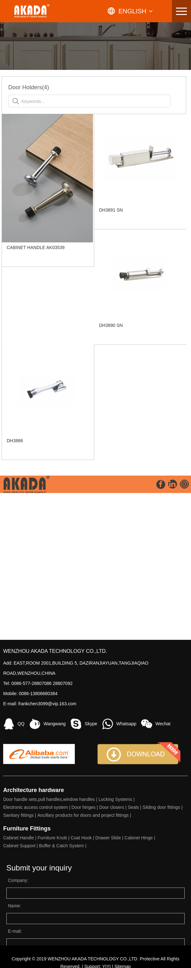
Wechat (162, 788)
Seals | (135, 872)
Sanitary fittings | (20, 880)
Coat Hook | (83, 902)
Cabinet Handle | (20, 902)
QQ (21, 788)
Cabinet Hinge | (140, 902)
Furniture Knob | (54, 902)
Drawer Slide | (110, 902)
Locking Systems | (117, 864)
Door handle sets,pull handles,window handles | (50, 864)
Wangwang (55, 788)
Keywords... (37, 101)
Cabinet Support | (21, 910)
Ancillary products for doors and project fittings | (84, 880)
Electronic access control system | (37, 872)
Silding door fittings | (163, 872)
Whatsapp (126, 788)
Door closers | (113, 872)
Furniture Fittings (27, 893)
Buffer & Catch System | (63, 910)
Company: (18, 945)
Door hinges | (85, 872)
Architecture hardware (33, 855)
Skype (91, 788)
